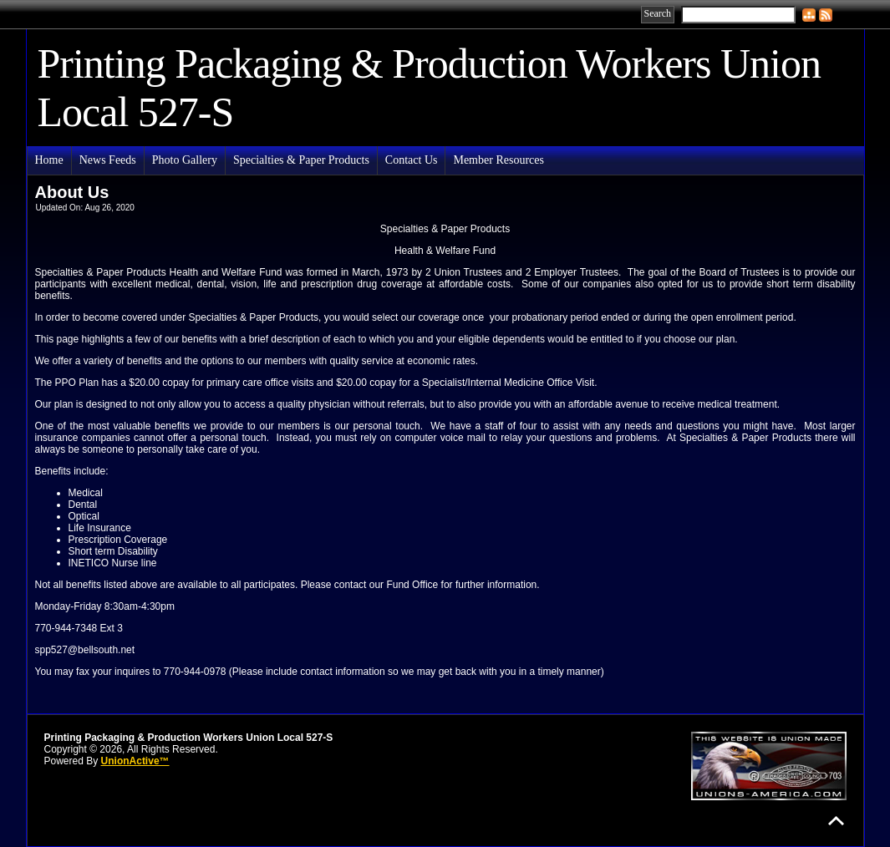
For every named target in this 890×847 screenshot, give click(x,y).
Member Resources (498, 160)
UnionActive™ (135, 761)
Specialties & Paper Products (301, 160)
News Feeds (107, 160)
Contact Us (411, 160)
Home (49, 160)
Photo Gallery (184, 160)
